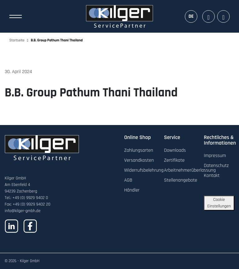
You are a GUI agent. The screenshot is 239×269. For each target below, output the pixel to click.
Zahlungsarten (138, 150)
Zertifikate (174, 160)
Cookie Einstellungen (219, 203)
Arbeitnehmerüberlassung (190, 170)
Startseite (17, 40)
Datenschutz (216, 165)
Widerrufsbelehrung (143, 170)
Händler (132, 190)
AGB (128, 180)
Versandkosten (139, 160)
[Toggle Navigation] (15, 16)
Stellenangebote (180, 180)
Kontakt (212, 175)
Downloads (175, 150)
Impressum (215, 155)
